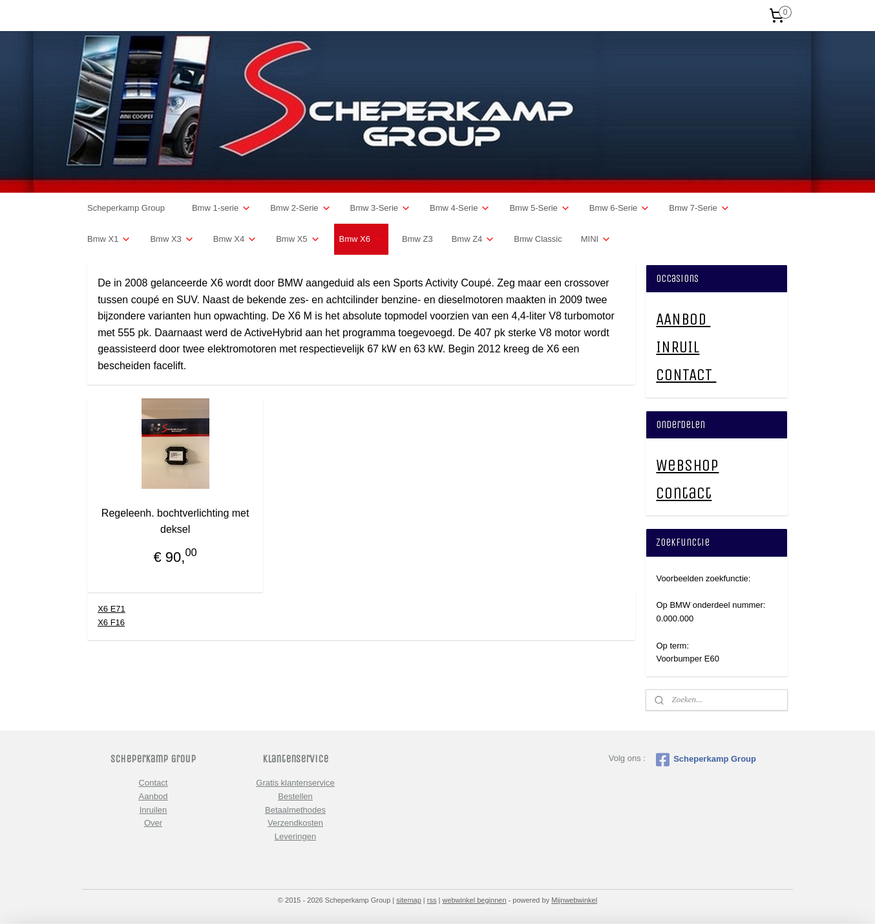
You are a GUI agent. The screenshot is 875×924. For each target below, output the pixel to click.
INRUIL (677, 347)
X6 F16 (111, 622)
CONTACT (686, 375)
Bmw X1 (109, 239)
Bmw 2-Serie (300, 208)
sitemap (408, 900)
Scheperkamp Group (126, 208)
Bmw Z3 (417, 239)
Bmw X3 (172, 239)
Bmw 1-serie (221, 208)
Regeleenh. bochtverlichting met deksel (175, 521)
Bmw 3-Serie (380, 208)
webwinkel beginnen (474, 900)
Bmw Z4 (474, 239)
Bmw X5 (298, 239)
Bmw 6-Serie (619, 208)
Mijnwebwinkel (574, 900)
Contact (684, 493)
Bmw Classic (538, 239)
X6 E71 (111, 609)
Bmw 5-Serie (539, 208)
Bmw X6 (361, 239)
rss (432, 900)
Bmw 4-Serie (460, 208)
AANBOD (683, 319)
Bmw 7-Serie (699, 208)
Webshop (687, 465)
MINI (596, 239)
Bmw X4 (235, 239)
